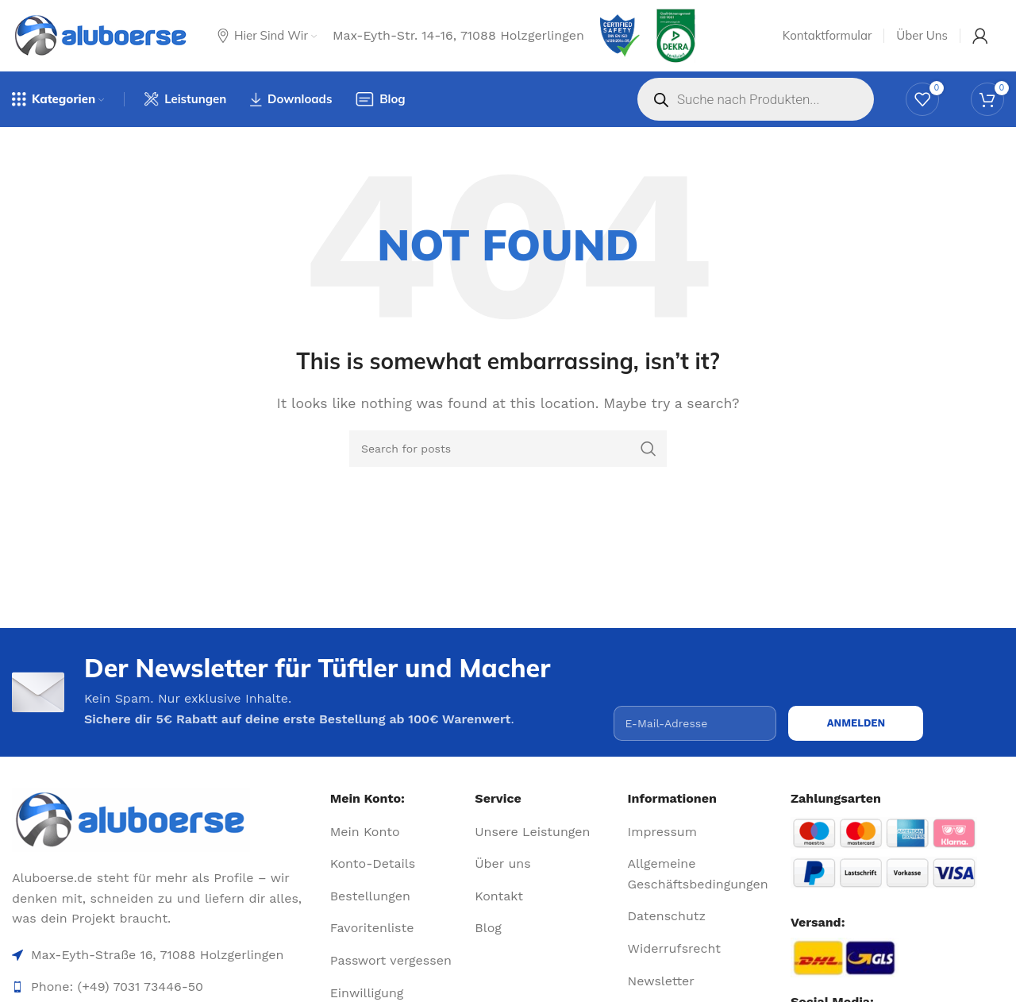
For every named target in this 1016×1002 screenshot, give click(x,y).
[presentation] (734, 675)
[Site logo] (101, 36)
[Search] (508, 448)
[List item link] (397, 832)
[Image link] (165, 820)
